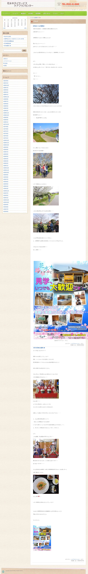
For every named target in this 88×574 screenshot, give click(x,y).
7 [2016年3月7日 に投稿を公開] (4, 22)
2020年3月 (5, 92)
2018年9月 (5, 117)
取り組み (5, 63)
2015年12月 (6, 168)
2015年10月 (6, 172)
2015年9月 (5, 174)
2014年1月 (5, 197)
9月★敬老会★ (7, 43)
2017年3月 (5, 135)
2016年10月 (6, 145)
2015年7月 (5, 179)
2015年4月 (5, 186)
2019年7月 (5, 101)
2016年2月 (5, 163)
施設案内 (23, 13)
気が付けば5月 (7, 36)
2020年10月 (6, 85)
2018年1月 (5, 122)
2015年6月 (5, 181)
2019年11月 (6, 96)
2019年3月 (5, 108)
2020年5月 (5, 90)
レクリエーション (75, 343)
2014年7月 (5, 193)
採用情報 (38, 13)
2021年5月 (5, 80)
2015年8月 (5, 177)
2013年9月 (5, 204)
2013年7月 (5, 209)
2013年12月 (6, 200)
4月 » (25, 28)
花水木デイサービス (21, 4)
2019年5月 (5, 106)
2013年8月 (5, 206)
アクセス (55, 13)
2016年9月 (5, 147)
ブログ (62, 13)
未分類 (4, 65)
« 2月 (4, 28)
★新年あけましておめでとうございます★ (14, 38)
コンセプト (15, 13)
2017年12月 (6, 124)
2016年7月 (5, 151)
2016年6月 (5, 154)
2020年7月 (5, 87)
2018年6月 (5, 119)
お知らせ (5, 58)
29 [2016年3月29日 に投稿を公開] (8, 26)
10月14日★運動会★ (9, 41)
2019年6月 (5, 103)
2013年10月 (6, 202)
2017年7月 (5, 131)
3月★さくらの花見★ (38, 26)
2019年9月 (5, 99)
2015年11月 (6, 170)
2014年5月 (5, 195)
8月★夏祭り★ (7, 45)
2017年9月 (5, 126)
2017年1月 (5, 138)
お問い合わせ (46, 13)
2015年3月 (5, 188)
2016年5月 (5, 156)
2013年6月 (5, 211)
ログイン (83, 569)
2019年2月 (5, 110)
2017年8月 (5, 129)
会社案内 (30, 13)
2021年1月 (5, 83)
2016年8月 (5, 149)
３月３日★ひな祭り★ (39, 347)
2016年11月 (6, 142)
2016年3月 (5, 161)
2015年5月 (5, 184)
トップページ (6, 13)
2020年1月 (5, 94)
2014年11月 (6, 190)
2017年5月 (5, 133)
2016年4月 (5, 158)
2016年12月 (6, 140)
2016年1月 (5, 165)
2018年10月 (6, 115)
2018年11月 (6, 112)
